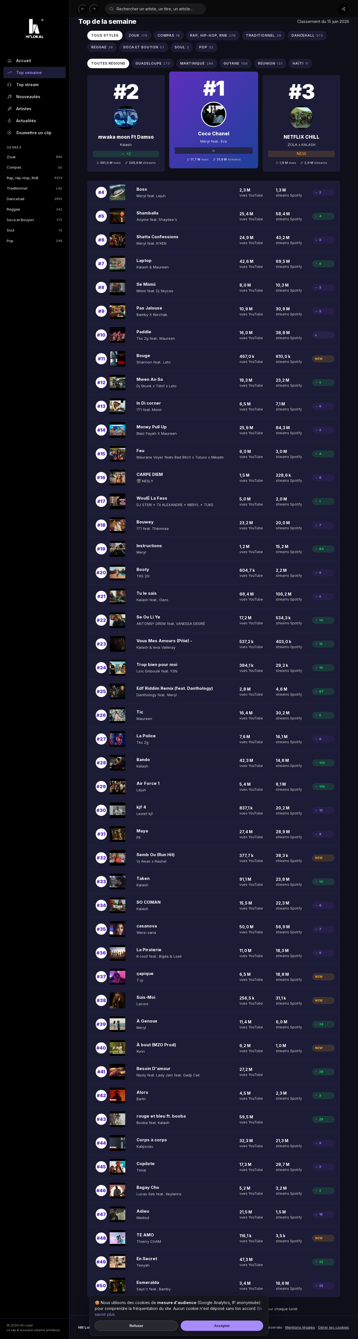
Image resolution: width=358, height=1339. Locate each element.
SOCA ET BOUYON (143, 47)
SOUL (182, 47)
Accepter (222, 1326)
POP (206, 47)
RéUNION (270, 63)
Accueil (19, 60)
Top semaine (24, 72)
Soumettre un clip (29, 133)
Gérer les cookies (333, 1327)
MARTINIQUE (197, 63)
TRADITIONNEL (263, 35)
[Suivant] (94, 8)
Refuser (136, 1326)
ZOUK (138, 35)
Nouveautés (23, 97)
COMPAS (168, 35)
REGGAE (102, 47)
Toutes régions (108, 63)
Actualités (21, 121)
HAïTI (300, 63)
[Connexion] (343, 9)
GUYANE (235, 63)
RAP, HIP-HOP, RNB (213, 35)
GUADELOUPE (152, 63)
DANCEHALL (307, 35)
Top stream (23, 85)
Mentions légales (300, 1327)
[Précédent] (82, 8)
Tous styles (105, 35)
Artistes (19, 109)
